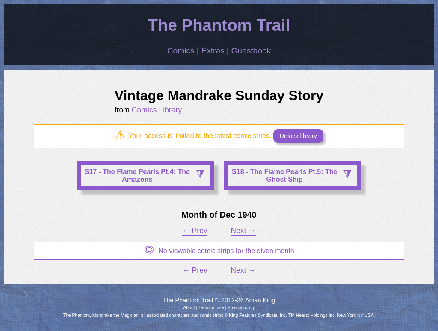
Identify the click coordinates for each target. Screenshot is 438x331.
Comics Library (157, 110)
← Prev (194, 230)
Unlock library (298, 136)
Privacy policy (241, 307)
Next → (243, 230)
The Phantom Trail (219, 25)
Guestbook (251, 50)
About (189, 307)
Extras (212, 50)
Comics (181, 50)
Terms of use (211, 307)
